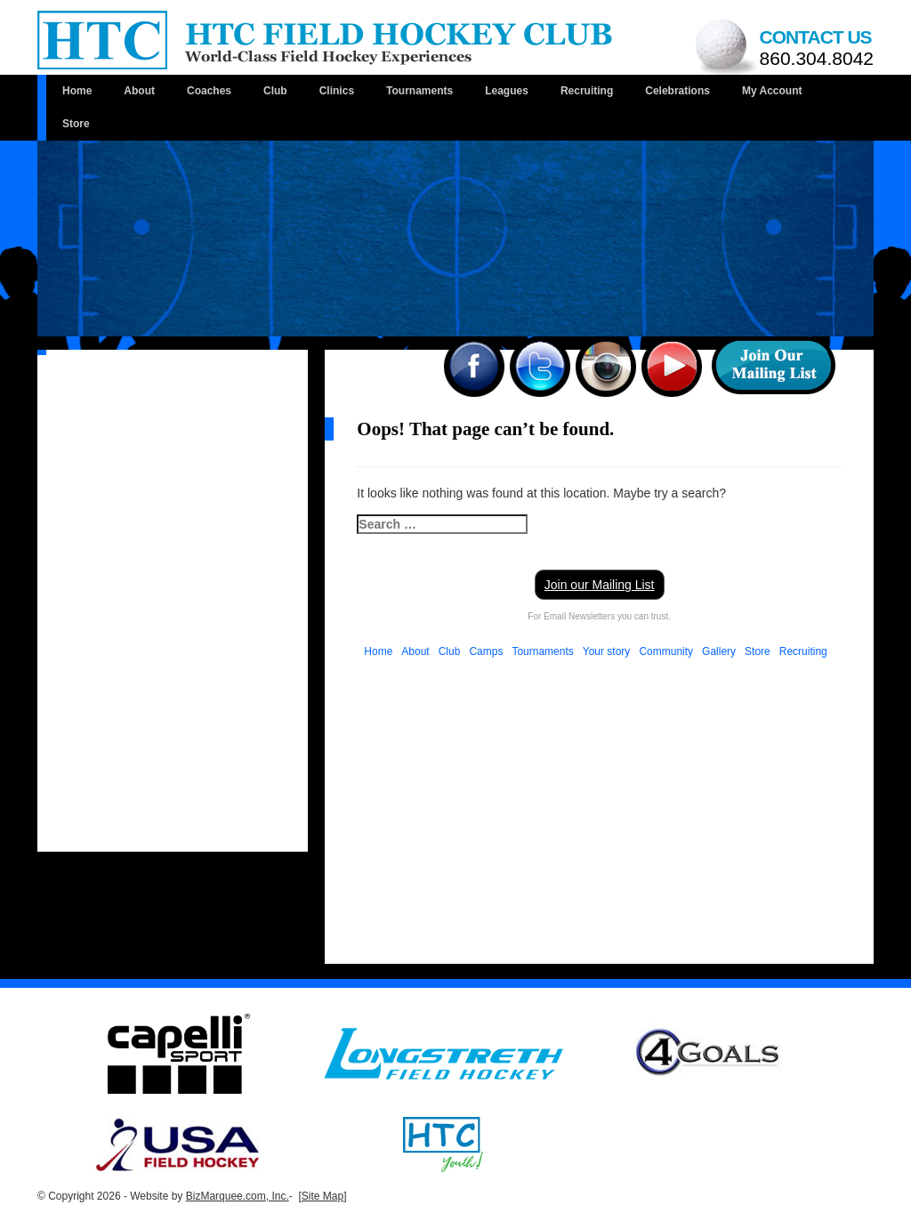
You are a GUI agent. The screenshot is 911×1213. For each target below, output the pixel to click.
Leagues (506, 91)
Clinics (336, 91)
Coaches (209, 91)
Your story (607, 651)
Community (666, 651)
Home (77, 91)
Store (76, 123)
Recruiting (586, 91)
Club (275, 91)
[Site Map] (322, 1196)
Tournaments (419, 91)
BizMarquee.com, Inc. (237, 1196)
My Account (772, 91)
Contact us (817, 48)
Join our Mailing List (599, 585)
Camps (486, 651)
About (139, 91)
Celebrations (677, 91)
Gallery (719, 651)
